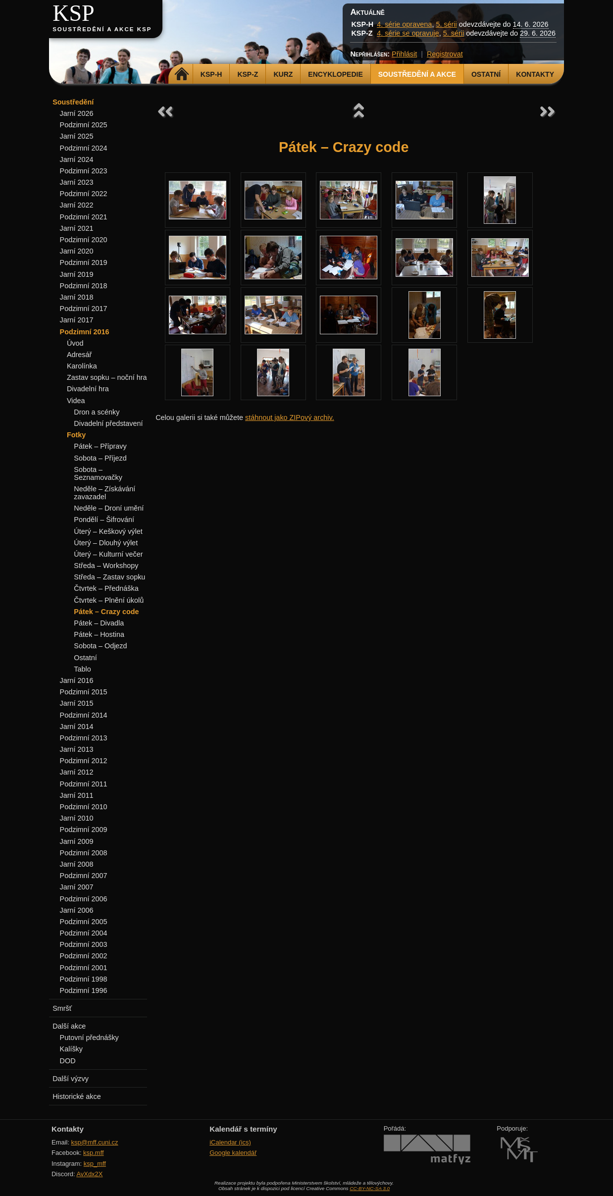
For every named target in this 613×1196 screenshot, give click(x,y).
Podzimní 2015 (83, 692)
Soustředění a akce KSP (102, 29)
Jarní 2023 (77, 182)
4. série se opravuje (408, 33)
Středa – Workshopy (106, 566)
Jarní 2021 (77, 228)
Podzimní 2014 (83, 715)
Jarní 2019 (77, 274)
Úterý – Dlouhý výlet (106, 543)
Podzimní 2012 (83, 761)
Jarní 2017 (77, 320)
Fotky (76, 435)
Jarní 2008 (77, 864)
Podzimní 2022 (83, 194)
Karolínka (82, 366)
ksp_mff (95, 1163)
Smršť (62, 1008)
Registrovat (445, 54)
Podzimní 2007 (83, 876)
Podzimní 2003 (83, 944)
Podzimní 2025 (83, 125)
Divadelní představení (108, 423)
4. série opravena (404, 24)
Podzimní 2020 (83, 240)
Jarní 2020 (77, 251)
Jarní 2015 (77, 703)
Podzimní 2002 (83, 956)
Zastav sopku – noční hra (107, 377)
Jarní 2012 (77, 772)
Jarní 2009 (77, 841)
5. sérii (446, 24)
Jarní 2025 (77, 136)
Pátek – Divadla (99, 623)
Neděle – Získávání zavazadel (104, 493)
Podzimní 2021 (83, 217)
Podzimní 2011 (83, 784)
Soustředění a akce (417, 74)
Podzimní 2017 (83, 308)
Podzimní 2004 (83, 933)
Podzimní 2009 (83, 829)
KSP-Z (247, 74)
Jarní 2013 (77, 749)
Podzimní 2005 (83, 922)
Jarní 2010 (77, 818)
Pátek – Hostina (99, 634)
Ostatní (486, 74)
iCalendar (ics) (230, 1142)
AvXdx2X (89, 1174)
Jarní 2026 (77, 113)
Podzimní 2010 (83, 807)
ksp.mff (93, 1152)
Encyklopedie (335, 74)
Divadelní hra (88, 389)
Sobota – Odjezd (100, 646)
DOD (68, 1061)
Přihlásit (404, 54)
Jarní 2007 (77, 887)
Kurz (283, 74)
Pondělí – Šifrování (104, 519)
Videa (76, 401)
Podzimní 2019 (83, 262)
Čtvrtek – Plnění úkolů (109, 600)
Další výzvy (70, 1079)
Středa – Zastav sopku (109, 577)
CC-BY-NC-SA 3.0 (370, 1188)
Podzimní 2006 (83, 899)
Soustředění (73, 102)
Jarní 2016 (77, 680)
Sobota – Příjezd (100, 458)
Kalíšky (71, 1049)
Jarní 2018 (77, 297)
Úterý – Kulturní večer (108, 554)
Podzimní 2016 (84, 332)
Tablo (82, 669)
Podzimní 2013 (83, 738)
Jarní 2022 (77, 205)
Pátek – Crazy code (106, 612)
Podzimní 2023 (83, 171)
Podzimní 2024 (83, 148)
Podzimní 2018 (83, 286)
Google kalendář (232, 1152)
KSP (73, 13)
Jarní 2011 (77, 795)
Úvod (75, 343)
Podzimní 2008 (83, 853)
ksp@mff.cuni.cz (94, 1142)
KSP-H (211, 74)
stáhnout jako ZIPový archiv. (289, 417)
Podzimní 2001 (83, 968)
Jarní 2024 (77, 159)
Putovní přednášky (89, 1037)
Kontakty (535, 74)
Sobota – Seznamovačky (98, 473)
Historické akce (76, 1096)
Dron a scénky (96, 412)
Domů (182, 74)
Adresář (79, 355)
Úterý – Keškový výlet (108, 531)
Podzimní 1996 (83, 990)
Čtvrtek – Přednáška (106, 588)
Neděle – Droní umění (109, 508)
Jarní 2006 (77, 910)
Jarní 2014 (77, 726)
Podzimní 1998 (83, 979)
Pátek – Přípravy (100, 446)
